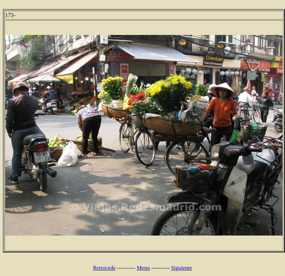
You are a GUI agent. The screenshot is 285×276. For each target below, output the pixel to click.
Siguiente (181, 268)
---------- (126, 268)
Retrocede (104, 268)
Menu (143, 268)
